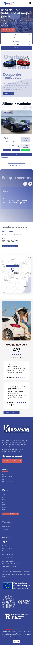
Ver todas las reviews (11, 412)
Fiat (3, 499)
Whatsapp (25, 150)
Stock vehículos (7, 481)
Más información (16, 154)
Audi (3, 494)
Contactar (7, 150)
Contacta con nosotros (12, 460)
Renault (4, 507)
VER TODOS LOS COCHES (16, 165)
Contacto (5, 479)
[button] (5, 122)
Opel (3, 504)
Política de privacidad (16, 571)
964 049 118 (5, 551)
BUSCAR (16, 48)
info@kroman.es (7, 548)
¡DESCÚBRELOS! (8, 93)
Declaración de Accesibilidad (16, 574)
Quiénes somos (7, 476)
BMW (4, 497)
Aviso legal (5, 571)
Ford (3, 502)
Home (4, 474)
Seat (3, 509)
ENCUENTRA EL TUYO (8, 29)
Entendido (16, 641)
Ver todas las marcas (10, 513)
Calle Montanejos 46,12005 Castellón (8, 556)
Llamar (16, 150)
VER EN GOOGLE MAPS (10, 246)
